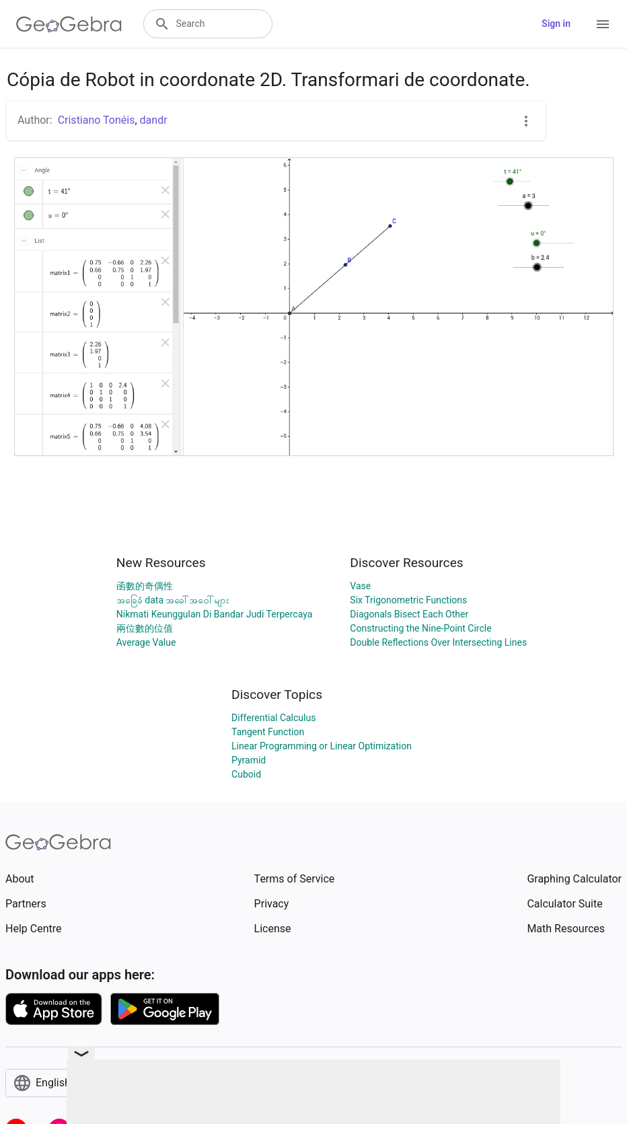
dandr (154, 120)
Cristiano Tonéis (96, 120)
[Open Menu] (603, 24)
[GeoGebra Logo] (69, 24)
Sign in (556, 23)
